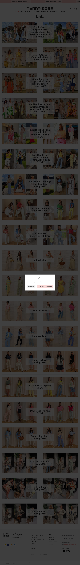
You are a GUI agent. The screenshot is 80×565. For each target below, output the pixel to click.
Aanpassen (31, 286)
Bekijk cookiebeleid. (40, 283)
